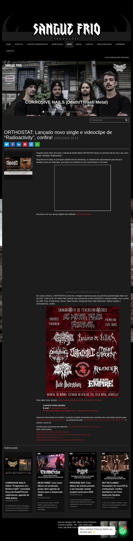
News (69, 44)
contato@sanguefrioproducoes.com (51, 420)
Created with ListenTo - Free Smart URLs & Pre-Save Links (82, 292)
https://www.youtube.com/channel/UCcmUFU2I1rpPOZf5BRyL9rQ (63, 435)
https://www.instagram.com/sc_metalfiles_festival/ (80, 400)
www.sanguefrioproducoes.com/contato (84, 427)
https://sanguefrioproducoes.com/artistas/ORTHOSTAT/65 (60, 440)
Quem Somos (57, 44)
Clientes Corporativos (37, 44)
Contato (10, 51)
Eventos (89, 44)
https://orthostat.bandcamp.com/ (49, 437)
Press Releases (104, 44)
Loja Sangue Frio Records (117, 57)
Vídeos (79, 44)
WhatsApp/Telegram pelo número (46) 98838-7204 (104, 420)
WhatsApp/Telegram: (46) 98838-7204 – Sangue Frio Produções (71, 411)
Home (8, 44)
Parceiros (120, 44)
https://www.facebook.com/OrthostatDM (52, 432)
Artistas (19, 44)
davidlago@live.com (59, 408)
